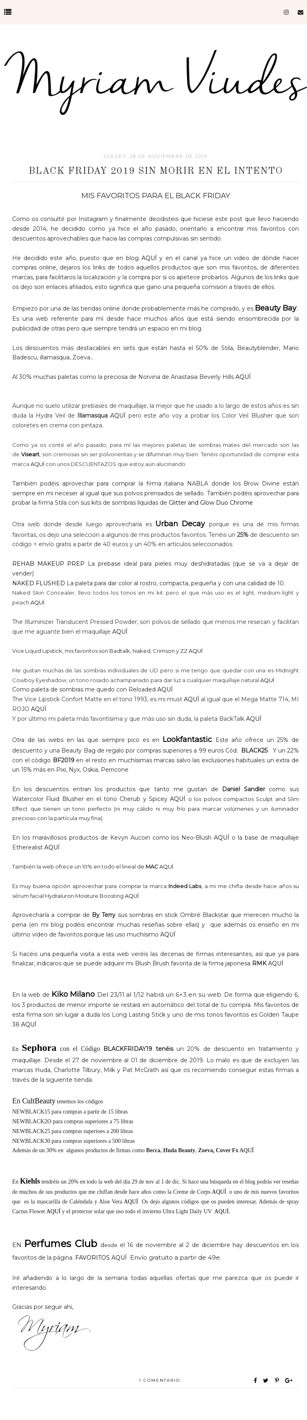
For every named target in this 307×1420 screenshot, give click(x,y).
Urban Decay (182, 523)
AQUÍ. (222, 1211)
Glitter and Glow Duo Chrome (212, 502)
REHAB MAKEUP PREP (48, 563)
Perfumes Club (60, 1243)
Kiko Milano (73, 994)
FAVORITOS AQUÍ (101, 1257)
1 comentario (159, 1380)
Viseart (30, 454)
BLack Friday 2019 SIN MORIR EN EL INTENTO (155, 171)
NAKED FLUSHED (38, 583)
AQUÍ (149, 258)
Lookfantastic (187, 739)
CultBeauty (38, 1101)
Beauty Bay (275, 308)
